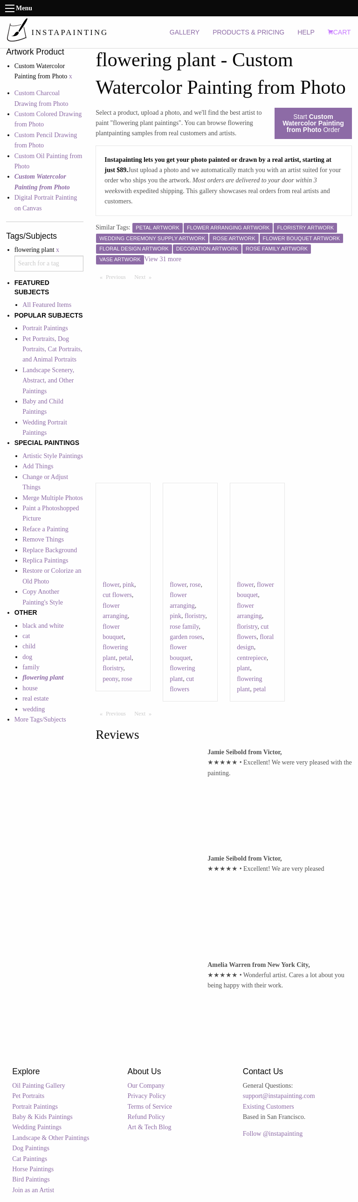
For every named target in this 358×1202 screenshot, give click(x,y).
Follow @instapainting (273, 1133)
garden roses (186, 636)
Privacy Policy (147, 1095)
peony (110, 678)
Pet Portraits (28, 1095)
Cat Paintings (29, 1158)
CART (339, 32)
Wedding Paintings (37, 1127)
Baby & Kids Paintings (42, 1116)
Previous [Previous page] (118, 276)
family (31, 667)
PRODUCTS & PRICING (248, 32)
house (30, 688)
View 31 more (163, 259)
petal (125, 657)
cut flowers (117, 594)
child (28, 646)
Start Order (313, 123)
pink (128, 584)
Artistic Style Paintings (52, 455)
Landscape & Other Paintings (50, 1137)
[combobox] (48, 263)
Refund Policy (146, 1116)
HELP (306, 32)
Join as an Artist (33, 1190)
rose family (184, 626)
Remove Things (43, 539)
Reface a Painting (45, 529)
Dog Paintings (30, 1148)
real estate (35, 698)
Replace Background (49, 550)
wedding (33, 709)
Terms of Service (150, 1106)
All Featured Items (46, 304)
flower (111, 584)
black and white (43, 625)
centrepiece (252, 657)
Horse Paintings (33, 1169)
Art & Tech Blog (150, 1127)
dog (27, 656)
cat (26, 635)
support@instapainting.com (279, 1095)
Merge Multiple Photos (52, 497)
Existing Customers (268, 1106)
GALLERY (185, 32)
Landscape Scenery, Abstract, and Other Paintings (48, 381)
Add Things (37, 466)
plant (243, 668)
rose (126, 678)
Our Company (146, 1085)
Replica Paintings (45, 560)
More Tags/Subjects (40, 719)
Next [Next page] (145, 276)
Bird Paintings (31, 1179)
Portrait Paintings (45, 328)
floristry (113, 668)
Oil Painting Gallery (38, 1085)
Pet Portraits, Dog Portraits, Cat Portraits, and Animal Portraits (52, 349)
